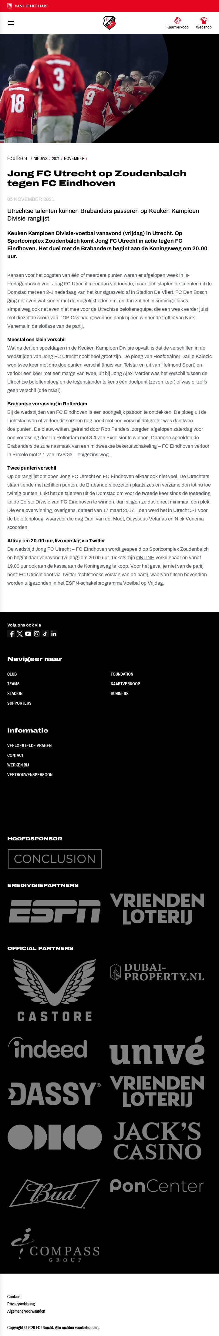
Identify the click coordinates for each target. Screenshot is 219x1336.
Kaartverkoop (125, 683)
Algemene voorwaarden (26, 1311)
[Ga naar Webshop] (204, 23)
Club (12, 674)
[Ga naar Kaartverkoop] (178, 23)
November (74, 158)
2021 (55, 158)
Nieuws (41, 158)
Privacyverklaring (21, 1304)
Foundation (122, 674)
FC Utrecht (18, 158)
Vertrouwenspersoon (29, 774)
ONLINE (145, 557)
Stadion (14, 693)
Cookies (13, 1296)
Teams (13, 683)
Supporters (19, 703)
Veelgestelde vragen (29, 745)
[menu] (11, 23)
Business (120, 693)
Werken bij (18, 765)
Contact (15, 755)
